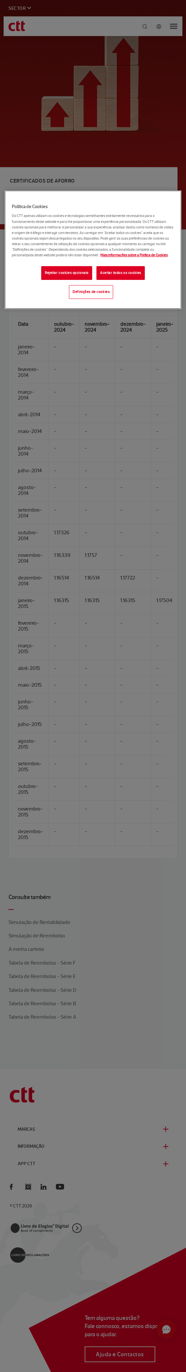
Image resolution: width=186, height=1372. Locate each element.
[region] (93, 249)
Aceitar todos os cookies (120, 272)
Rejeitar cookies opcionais (67, 272)
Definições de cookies (91, 291)
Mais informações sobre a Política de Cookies (134, 255)
